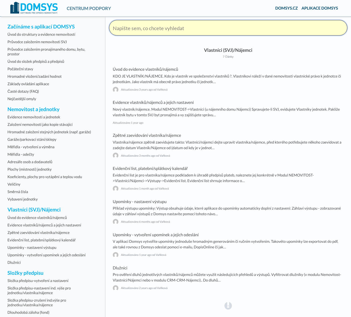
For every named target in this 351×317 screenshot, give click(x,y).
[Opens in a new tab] (228, 305)
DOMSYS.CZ (286, 8)
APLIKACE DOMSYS (320, 8)
